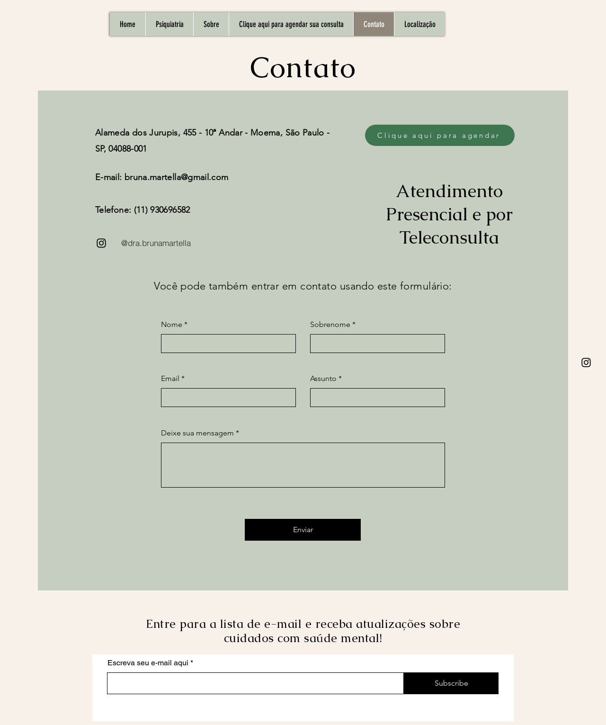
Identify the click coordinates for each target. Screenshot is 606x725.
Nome (171, 324)
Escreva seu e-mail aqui (147, 663)
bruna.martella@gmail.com (177, 177)
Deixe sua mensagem (197, 433)
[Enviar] (303, 530)
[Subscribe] (451, 683)
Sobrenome (330, 324)
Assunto (323, 378)
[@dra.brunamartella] (155, 243)
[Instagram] (586, 362)
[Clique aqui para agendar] (440, 135)
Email (170, 378)
